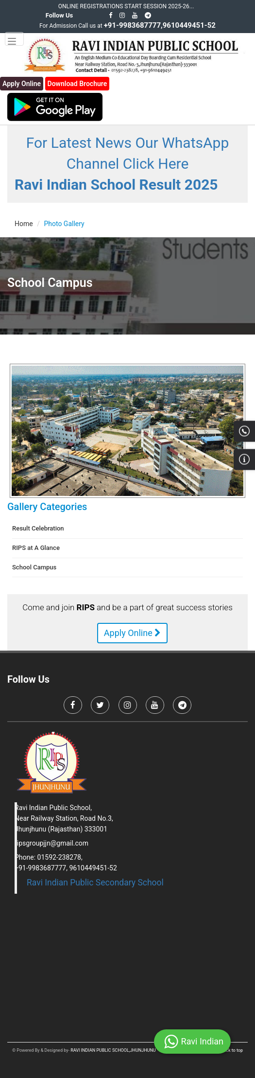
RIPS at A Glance (36, 547)
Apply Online (132, 633)
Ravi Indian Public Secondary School (95, 882)
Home (24, 224)
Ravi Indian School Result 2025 (116, 184)
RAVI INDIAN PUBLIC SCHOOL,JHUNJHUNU (113, 1050)
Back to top (232, 1050)
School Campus (34, 567)
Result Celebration (38, 528)
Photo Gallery (64, 224)
